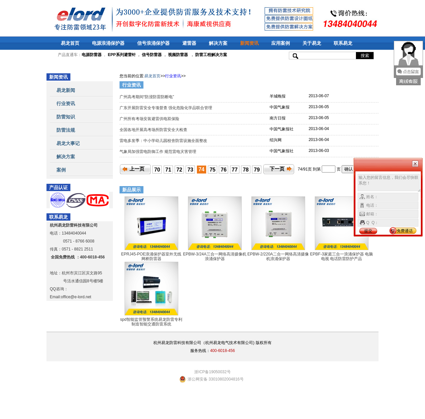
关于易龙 (311, 43)
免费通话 (405, 231)
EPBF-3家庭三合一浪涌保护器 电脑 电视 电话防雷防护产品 (341, 256)
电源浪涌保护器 (108, 43)
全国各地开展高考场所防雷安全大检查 (154, 129)
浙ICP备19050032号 (212, 372)
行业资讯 (65, 103)
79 (257, 170)
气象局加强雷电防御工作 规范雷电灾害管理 (159, 151)
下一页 (277, 169)
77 (235, 170)
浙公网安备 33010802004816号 (216, 379)
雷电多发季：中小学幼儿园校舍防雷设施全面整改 (164, 140)
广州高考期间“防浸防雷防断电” (147, 97)
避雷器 (189, 43)
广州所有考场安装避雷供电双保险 (151, 118)
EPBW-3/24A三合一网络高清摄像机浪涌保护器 (214, 256)
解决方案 (218, 43)
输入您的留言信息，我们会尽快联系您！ (389, 183)
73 (190, 170)
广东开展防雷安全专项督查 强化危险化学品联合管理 (166, 107)
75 (212, 170)
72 (179, 170)
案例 (61, 170)
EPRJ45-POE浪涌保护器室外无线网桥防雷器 (151, 256)
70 (157, 170)
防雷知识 (65, 116)
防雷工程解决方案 (210, 54)
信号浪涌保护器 (153, 43)
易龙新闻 (65, 90)
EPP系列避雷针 (122, 54)
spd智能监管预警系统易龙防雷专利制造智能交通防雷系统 (151, 321)
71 (168, 170)
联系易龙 (343, 43)
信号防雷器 (152, 54)
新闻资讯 (249, 43)
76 (224, 170)
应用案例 (280, 43)
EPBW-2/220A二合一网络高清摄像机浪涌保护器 (278, 256)
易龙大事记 (68, 143)
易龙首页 (70, 43)
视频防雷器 (178, 54)
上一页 (136, 169)
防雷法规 (65, 130)
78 (246, 170)
